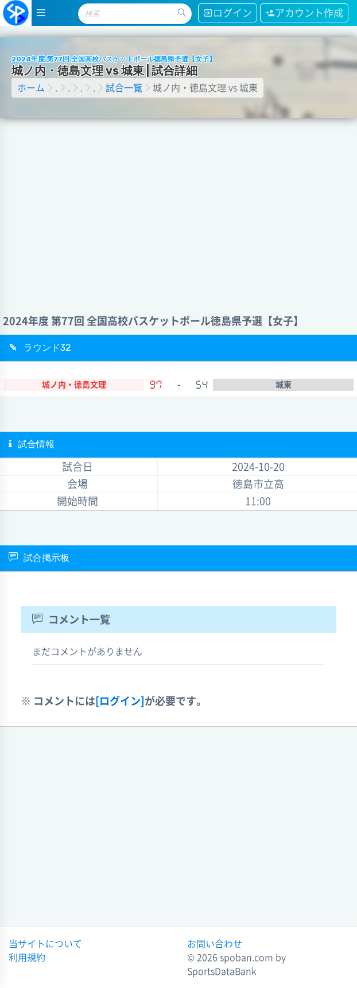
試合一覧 (124, 87)
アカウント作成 (304, 12)
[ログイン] (120, 701)
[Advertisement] (179, 204)
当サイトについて (45, 943)
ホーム (31, 87)
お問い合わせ (214, 943)
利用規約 (27, 957)
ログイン (227, 12)
